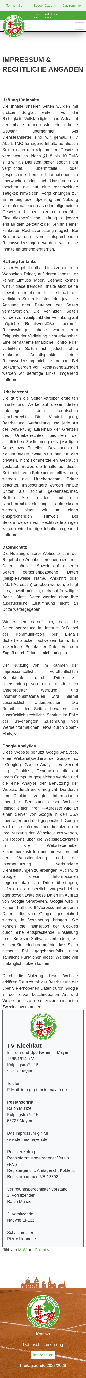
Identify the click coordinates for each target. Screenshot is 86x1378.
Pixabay (42, 1250)
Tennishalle (14, 5)
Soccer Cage (43, 5)
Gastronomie (71, 5)
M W (22, 1250)
